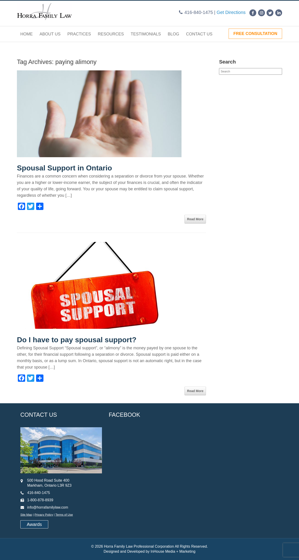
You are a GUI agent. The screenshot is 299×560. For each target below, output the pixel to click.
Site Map (26, 514)
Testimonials (146, 34)
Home (26, 34)
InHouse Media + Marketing (173, 551)
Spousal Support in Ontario (64, 168)
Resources (111, 34)
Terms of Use (64, 514)
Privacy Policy (44, 514)
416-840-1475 (198, 12)
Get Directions (231, 12)
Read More (195, 219)
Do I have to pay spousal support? (76, 340)
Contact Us (199, 34)
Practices (79, 34)
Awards (34, 524)
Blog (173, 34)
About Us (50, 34)
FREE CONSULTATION (255, 33)
